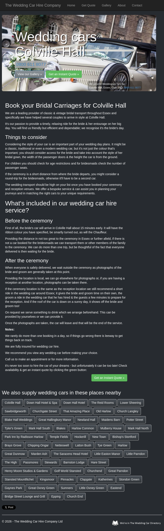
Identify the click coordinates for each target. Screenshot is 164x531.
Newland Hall (86, 419)
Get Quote (88, 5)
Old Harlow (103, 411)
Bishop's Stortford (124, 437)
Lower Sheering (130, 402)
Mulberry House (111, 428)
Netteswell (62, 445)
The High (11, 462)
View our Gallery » (30, 74)
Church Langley (127, 411)
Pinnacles (67, 479)
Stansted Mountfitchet (19, 479)
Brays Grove (13, 445)
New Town (99, 437)
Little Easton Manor (107, 454)
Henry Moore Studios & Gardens (26, 471)
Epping (56, 496)
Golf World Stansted (67, 471)
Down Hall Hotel (74, 402)
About (122, 5)
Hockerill (80, 437)
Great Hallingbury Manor (55, 419)
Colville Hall (12, 402)
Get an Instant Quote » (64, 74)
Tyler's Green (13, 428)
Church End (75, 496)
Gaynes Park (13, 488)
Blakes (60, 428)
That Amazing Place (76, 411)
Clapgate (86, 479)
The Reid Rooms (102, 402)
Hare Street (98, 462)
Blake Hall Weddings (18, 419)
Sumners (67, 488)
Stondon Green (129, 479)
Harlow (122, 445)
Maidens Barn (111, 419)
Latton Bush (83, 445)
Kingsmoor (47, 479)
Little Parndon (135, 454)
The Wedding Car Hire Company (33, 5)
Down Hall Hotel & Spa (42, 402)
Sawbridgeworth (15, 411)
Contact (137, 5)
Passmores (30, 462)
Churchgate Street (44, 411)
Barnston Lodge (74, 462)
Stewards (51, 462)
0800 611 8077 (31, 64)
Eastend (115, 488)
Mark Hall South (39, 428)
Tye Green (104, 445)
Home (71, 5)
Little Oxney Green (91, 488)
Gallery (106, 5)
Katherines (105, 479)
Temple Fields (59, 437)
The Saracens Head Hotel (71, 454)
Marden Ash (39, 454)
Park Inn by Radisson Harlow (24, 437)
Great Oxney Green (41, 488)
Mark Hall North (138, 428)
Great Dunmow (15, 454)
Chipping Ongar (38, 445)
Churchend (94, 471)
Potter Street (134, 419)
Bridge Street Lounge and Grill (25, 496)
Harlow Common (83, 428)
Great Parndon (118, 471)
